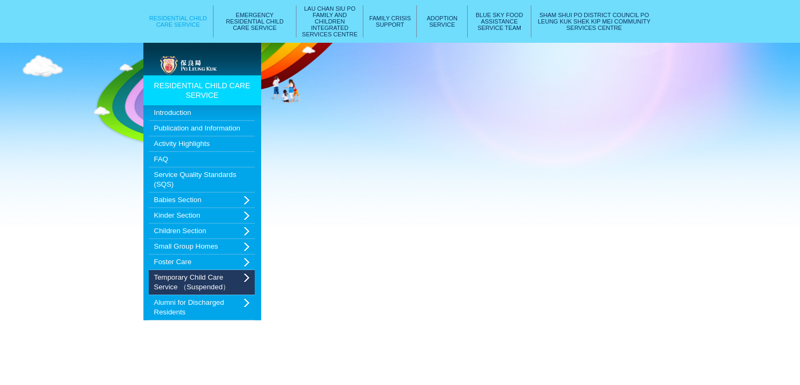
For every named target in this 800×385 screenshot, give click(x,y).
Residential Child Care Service (178, 21)
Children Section (180, 231)
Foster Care (173, 262)
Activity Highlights (182, 144)
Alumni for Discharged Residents (189, 307)
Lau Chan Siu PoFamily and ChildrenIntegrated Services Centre (329, 21)
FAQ (161, 159)
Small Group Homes (186, 246)
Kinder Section (177, 215)
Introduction (173, 113)
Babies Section (178, 200)
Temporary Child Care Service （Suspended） (192, 282)
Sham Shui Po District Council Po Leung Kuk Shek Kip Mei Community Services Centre (594, 21)
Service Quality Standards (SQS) (195, 179)
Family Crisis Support (390, 21)
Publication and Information (197, 128)
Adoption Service (441, 21)
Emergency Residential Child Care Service (255, 21)
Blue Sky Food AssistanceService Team (499, 21)
